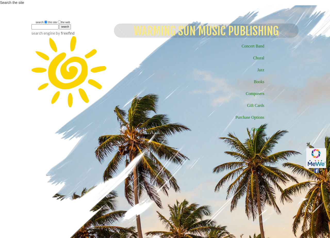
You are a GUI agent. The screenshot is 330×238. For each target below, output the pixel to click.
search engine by (53, 33)
